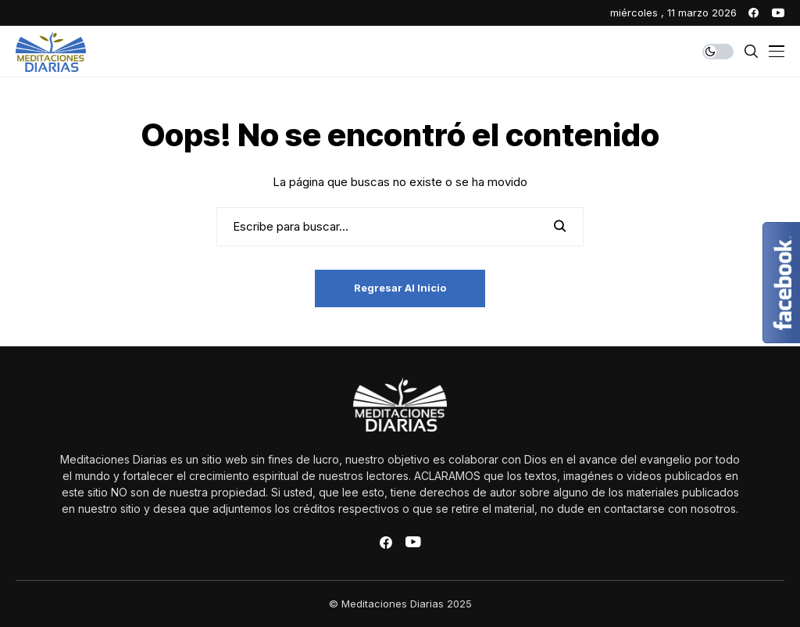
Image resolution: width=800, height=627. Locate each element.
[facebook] (753, 13)
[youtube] (778, 13)
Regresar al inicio (400, 287)
